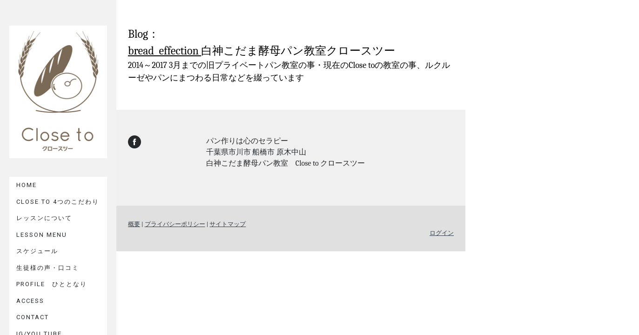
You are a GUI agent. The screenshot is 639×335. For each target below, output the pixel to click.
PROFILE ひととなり (51, 284)
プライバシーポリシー (175, 224)
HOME (26, 184)
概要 (134, 224)
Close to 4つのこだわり (57, 201)
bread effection (164, 50)
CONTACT (32, 317)
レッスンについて (44, 217)
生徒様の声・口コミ (47, 267)
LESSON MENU (41, 234)
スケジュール (37, 251)
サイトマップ (227, 224)
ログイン (442, 232)
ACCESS (30, 300)
